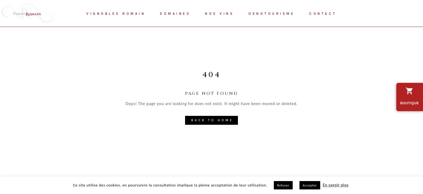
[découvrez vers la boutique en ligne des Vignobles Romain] (409, 97)
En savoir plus (336, 185)
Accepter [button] (310, 185)
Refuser (283, 185)
